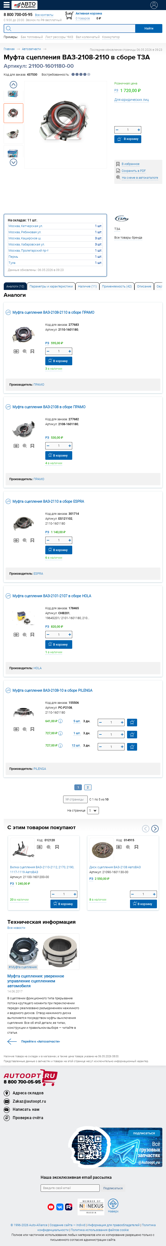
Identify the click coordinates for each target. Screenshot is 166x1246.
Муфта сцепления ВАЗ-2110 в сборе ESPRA (45, 501)
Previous (13, 85)
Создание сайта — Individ (67, 1225)
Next (13, 162)
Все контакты (44, 15)
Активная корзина (89, 13)
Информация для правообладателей (113, 1225)
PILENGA (40, 769)
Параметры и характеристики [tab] (51, 286)
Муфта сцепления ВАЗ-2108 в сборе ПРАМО (45, 406)
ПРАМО (39, 384)
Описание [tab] (144, 286)
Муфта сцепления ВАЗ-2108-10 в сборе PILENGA (49, 690)
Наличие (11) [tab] (87, 286)
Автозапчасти (31, 49)
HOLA (38, 668)
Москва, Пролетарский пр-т (28, 250)
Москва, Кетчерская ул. (26, 226)
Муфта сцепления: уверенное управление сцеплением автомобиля (35, 981)
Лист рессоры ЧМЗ (59, 37)
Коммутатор (111, 37)
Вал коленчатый (88, 37)
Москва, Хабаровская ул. (27, 244)
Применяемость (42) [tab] (117, 286)
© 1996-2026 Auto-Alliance (29, 1225)
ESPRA (38, 573)
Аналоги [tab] (15, 286)
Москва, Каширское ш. (25, 238)
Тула (12, 263)
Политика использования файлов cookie (100, 1230)
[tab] (15, 286)
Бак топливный (32, 37)
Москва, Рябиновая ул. (25, 232)
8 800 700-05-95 (22, 1082)
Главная (9, 49)
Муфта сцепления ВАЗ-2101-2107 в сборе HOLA (48, 595)
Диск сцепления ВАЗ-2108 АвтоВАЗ (115, 867)
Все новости (16, 928)
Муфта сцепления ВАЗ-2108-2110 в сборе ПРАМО (50, 312)
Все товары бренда (128, 237)
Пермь (13, 257)
